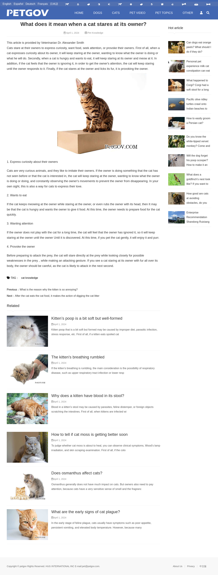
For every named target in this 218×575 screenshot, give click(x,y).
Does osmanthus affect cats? (76, 473)
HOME (79, 13)
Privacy (191, 566)
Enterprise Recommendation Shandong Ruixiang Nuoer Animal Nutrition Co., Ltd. (197, 217)
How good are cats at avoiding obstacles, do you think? (197, 198)
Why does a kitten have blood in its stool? (87, 395)
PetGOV (28, 13)
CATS (116, 13)
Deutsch (30, 3)
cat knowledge (29, 277)
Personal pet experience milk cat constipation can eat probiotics (198, 66)
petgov (23, 566)
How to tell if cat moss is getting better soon (89, 434)
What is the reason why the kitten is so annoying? (49, 289)
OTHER (188, 13)
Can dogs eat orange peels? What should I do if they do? (198, 47)
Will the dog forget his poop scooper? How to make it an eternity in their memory (197, 160)
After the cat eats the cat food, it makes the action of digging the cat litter (57, 295)
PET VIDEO (137, 13)
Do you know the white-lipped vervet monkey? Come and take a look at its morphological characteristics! (198, 141)
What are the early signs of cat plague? (85, 512)
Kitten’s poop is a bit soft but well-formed (86, 318)
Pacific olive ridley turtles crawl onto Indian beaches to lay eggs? (196, 104)
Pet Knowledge (95, 33)
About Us (177, 566)
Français (43, 3)
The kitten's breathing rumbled (77, 357)
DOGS (97, 13)
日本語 (54, 3)
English (7, 3)
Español (18, 3)
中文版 (203, 566)
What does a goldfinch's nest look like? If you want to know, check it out (198, 179)
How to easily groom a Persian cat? (198, 120)
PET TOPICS (164, 13)
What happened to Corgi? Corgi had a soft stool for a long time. (197, 85)
